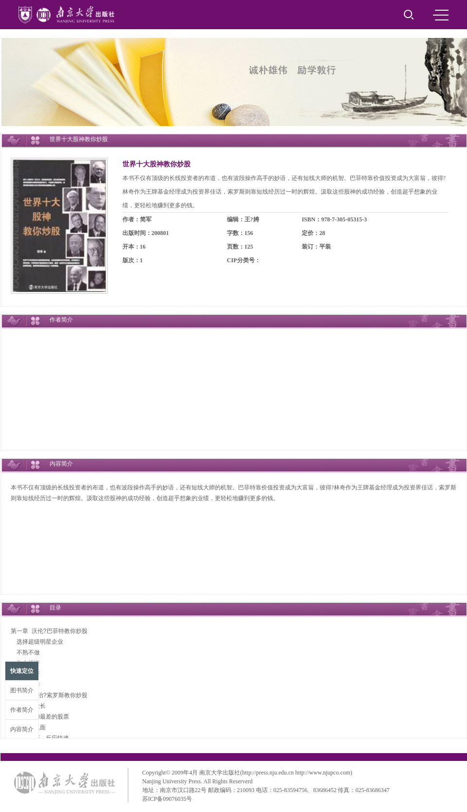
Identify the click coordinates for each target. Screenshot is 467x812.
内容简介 (22, 729)
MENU (441, 15)
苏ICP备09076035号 (167, 798)
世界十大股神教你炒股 (156, 164)
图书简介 (22, 690)
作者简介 (22, 709)
